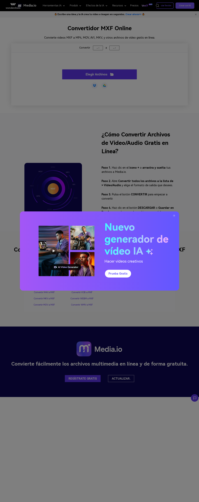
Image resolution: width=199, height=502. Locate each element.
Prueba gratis (118, 273)
